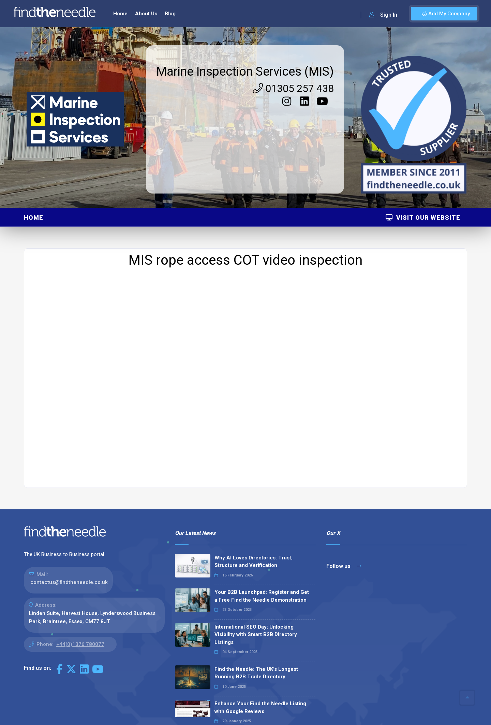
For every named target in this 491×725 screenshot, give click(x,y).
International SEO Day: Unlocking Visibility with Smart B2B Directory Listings (255, 546)
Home (33, 129)
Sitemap (356, 715)
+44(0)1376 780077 (80, 556)
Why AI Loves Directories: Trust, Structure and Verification (253, 473)
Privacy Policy (388, 715)
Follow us (343, 477)
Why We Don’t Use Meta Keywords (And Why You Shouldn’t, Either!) (255, 654)
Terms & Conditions (433, 715)
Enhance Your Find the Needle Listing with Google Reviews (260, 619)
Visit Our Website (423, 129)
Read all (190, 680)
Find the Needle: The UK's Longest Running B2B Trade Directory (256, 584)
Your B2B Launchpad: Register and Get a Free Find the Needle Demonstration (261, 507)
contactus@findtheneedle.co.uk (69, 494)
